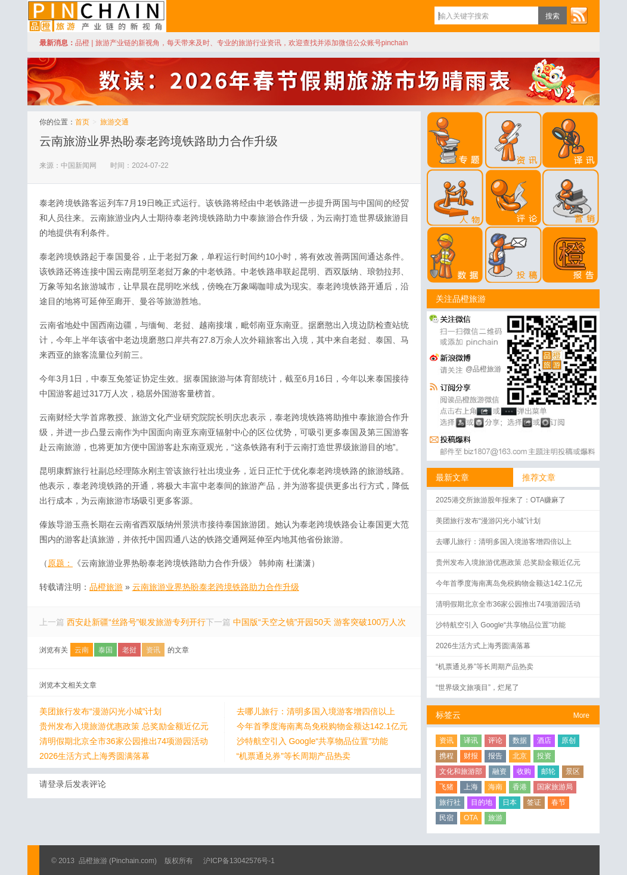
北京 (520, 756)
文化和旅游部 (460, 771)
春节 (558, 802)
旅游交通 (114, 122)
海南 (495, 787)
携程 (446, 756)
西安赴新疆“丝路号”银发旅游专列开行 (136, 622)
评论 (495, 740)
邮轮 (548, 771)
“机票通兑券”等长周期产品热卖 (293, 756)
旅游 (495, 818)
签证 (534, 802)
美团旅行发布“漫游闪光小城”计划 (100, 711)
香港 (520, 787)
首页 (82, 122)
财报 (471, 756)
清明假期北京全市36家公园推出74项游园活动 (123, 741)
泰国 (105, 650)
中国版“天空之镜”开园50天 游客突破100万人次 (319, 622)
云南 (82, 650)
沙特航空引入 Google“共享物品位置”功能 (312, 741)
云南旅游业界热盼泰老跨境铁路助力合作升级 (158, 141)
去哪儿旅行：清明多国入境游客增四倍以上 (316, 711)
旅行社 (450, 802)
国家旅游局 (555, 787)
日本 (509, 802)
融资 (499, 771)
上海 (471, 787)
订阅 (579, 15)
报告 (495, 756)
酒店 (544, 740)
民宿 (446, 818)
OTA (471, 818)
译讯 (471, 740)
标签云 (448, 715)
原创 (568, 740)
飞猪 (446, 787)
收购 (524, 771)
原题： (60, 563)
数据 (520, 740)
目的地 (481, 802)
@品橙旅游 (483, 369)
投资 (544, 756)
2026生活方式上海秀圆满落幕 (94, 756)
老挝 (129, 650)
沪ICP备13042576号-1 (239, 861)
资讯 (153, 650)
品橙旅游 (96, 16)
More (581, 715)
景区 (573, 771)
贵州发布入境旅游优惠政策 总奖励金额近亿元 (124, 726)
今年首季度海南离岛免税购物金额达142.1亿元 (322, 726)
